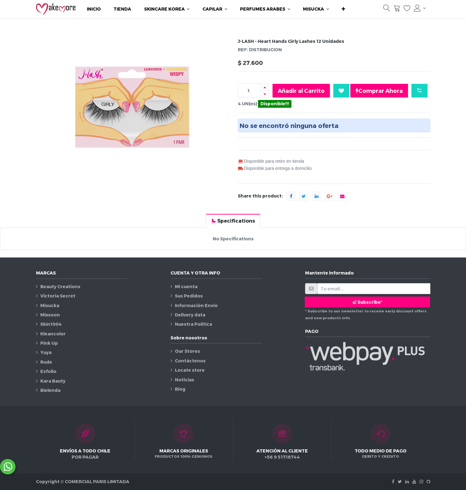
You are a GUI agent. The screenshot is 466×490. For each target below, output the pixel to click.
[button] (343, 9)
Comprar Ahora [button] (379, 90)
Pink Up (49, 343)
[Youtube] (414, 481)
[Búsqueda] (386, 9)
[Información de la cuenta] (420, 8)
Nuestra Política (193, 324)
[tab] (233, 221)
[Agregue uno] (265, 87)
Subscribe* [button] (367, 302)
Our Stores (187, 351)
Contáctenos (190, 360)
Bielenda (50, 390)
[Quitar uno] (265, 94)
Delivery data (190, 314)
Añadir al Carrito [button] (301, 90)
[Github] (428, 481)
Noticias (184, 379)
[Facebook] (393, 481)
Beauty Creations (60, 286)
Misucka (49, 305)
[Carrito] (396, 9)
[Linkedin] (407, 481)
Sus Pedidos (189, 295)
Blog (180, 389)
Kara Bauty (52, 380)
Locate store (190, 370)
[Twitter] (400, 481)
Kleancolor (53, 333)
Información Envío (196, 305)
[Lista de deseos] (407, 9)
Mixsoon (50, 314)
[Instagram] (421, 481)
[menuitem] (93, 9)
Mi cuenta (186, 286)
